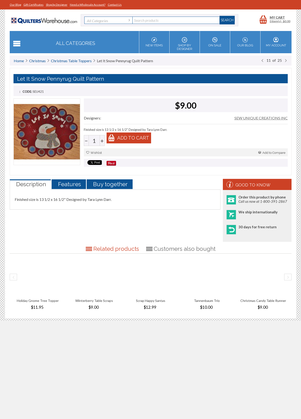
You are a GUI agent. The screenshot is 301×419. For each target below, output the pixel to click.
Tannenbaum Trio (207, 301)
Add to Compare (271, 152)
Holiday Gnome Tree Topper (38, 301)
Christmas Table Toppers (71, 60)
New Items (154, 42)
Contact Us (115, 4)
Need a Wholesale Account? (87, 4)
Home (19, 60)
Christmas (37, 60)
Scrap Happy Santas (150, 301)
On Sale (215, 42)
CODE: (27, 91)
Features (69, 184)
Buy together (110, 184)
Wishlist (94, 152)
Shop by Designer (56, 4)
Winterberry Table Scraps (94, 301)
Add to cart (128, 137)
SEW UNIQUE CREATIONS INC (261, 118)
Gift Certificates (33, 4)
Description (31, 184)
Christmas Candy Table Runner (263, 301)
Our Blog (15, 4)
